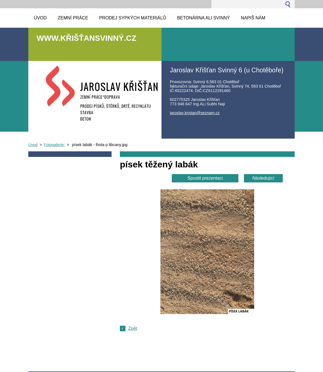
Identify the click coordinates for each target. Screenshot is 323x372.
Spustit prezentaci (205, 178)
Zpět (132, 328)
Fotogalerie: (54, 144)
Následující (263, 178)
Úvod (33, 144)
